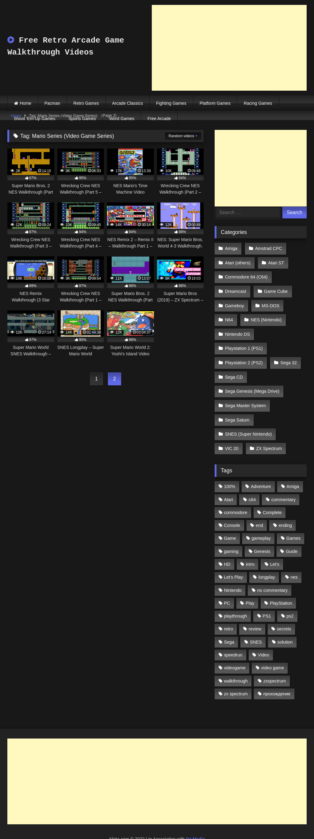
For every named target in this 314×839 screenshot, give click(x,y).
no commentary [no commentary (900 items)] (272, 570)
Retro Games (86, 103)
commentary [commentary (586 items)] (283, 479)
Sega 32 (287, 351)
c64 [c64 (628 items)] (252, 479)
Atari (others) (237, 261)
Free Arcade (159, 118)
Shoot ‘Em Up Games (34, 118)
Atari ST (275, 261)
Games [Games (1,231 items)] (293, 518)
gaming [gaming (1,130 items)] (231, 531)
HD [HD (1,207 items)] (227, 544)
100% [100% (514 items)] (229, 466)
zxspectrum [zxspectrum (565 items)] (274, 661)
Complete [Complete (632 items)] (272, 492)
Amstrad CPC (267, 248)
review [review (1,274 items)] (255, 609)
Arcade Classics (127, 103)
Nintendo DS (237, 325)
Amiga (231, 248)
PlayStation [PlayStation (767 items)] (281, 583)
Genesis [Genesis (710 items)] (262, 531)
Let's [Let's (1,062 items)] (274, 544)
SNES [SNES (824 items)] (256, 622)
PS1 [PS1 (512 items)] (266, 596)
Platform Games (215, 103)
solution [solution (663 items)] (285, 622)
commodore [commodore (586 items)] (235, 492)
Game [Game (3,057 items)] (230, 518)
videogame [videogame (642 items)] (234, 647)
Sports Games (82, 118)
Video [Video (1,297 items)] (263, 635)
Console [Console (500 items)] (232, 505)
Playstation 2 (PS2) (243, 351)
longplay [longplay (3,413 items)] (266, 557)
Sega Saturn (237, 403)
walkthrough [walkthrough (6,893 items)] (236, 661)
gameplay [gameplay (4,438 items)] (260, 518)
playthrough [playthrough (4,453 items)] (235, 596)
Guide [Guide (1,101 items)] (291, 531)
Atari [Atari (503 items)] (228, 479)
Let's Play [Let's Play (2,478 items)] (233, 557)
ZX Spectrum (268, 429)
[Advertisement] (229, 48)
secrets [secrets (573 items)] (284, 609)
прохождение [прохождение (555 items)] (277, 673)
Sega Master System (245, 390)
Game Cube (275, 287)
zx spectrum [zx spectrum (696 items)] (236, 673)
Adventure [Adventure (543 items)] (261, 466)
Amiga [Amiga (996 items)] (292, 466)
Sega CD (234, 364)
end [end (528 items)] (259, 505)
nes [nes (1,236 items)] (293, 557)
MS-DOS (269, 299)
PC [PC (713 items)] (227, 583)
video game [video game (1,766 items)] (272, 647)
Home (25, 103)
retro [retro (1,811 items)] (228, 609)
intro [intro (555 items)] (250, 544)
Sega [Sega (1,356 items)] (229, 622)
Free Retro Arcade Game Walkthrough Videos (65, 46)
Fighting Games (171, 103)
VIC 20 (231, 429)
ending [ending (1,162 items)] (285, 505)
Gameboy (234, 299)
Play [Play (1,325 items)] (250, 583)
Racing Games (258, 103)
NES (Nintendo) (265, 312)
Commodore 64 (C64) (246, 273)
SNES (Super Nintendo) (248, 416)
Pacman (52, 103)
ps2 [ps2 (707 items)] (289, 596)
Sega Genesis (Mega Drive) (252, 377)
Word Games (121, 118)
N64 (229, 312)
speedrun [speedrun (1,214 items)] (233, 635)
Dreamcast (235, 287)
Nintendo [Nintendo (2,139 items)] (233, 570)
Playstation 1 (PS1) (243, 338)
